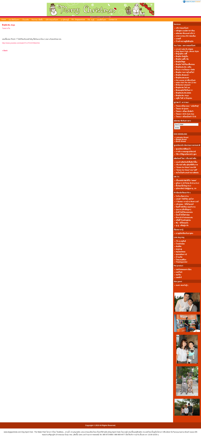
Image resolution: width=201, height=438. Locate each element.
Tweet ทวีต (6, 28)
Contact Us (113, 20)
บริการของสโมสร (52, 20)
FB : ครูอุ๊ (91, 20)
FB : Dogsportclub (78, 20)
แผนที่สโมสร (101, 20)
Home (3, 20)
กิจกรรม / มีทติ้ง (37, 20)
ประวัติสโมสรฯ (14, 20)
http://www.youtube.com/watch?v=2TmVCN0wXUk (21, 43)
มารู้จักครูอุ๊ (65, 20)
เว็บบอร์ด (25, 20)
